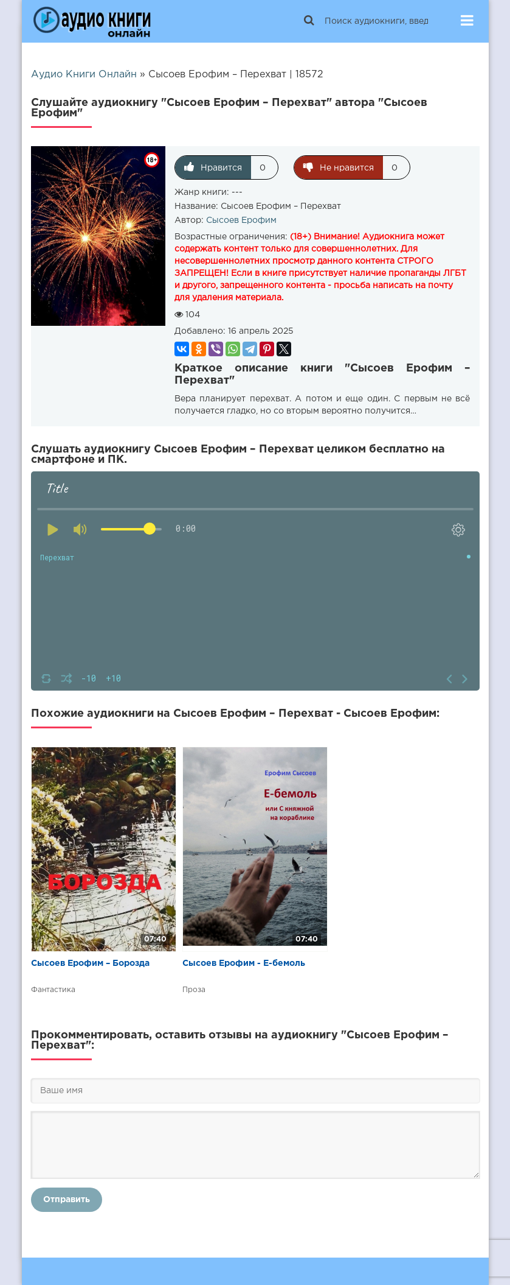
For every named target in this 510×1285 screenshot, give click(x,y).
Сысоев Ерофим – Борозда (90, 963)
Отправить (66, 1199)
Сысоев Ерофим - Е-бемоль (243, 963)
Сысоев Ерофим (241, 220)
